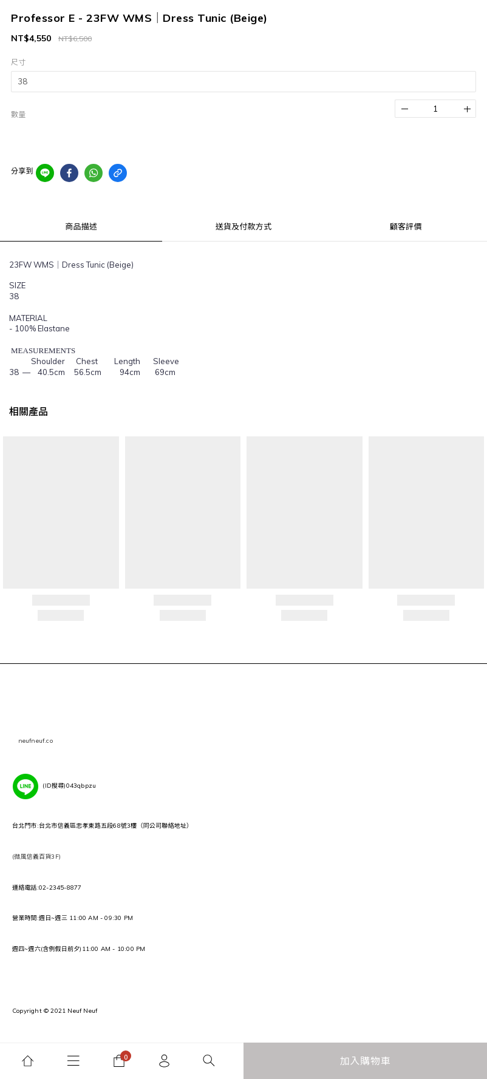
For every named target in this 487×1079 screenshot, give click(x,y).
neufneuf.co (35, 741)
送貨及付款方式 (243, 226)
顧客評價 (406, 226)
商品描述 (81, 226)
